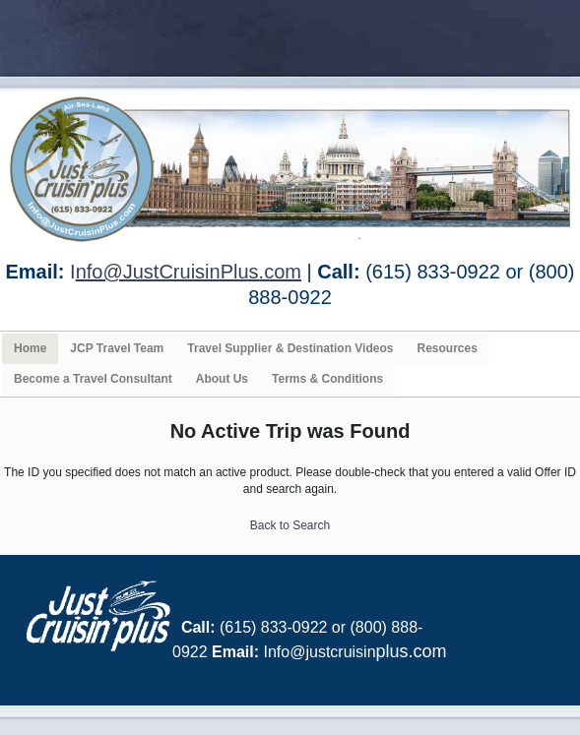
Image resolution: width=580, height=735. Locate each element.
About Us (222, 379)
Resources (447, 348)
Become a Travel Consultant (93, 379)
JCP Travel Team (116, 348)
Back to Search (290, 525)
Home (30, 348)
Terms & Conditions (327, 379)
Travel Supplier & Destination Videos (290, 348)
